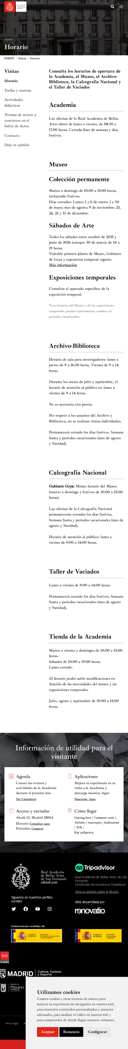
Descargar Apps (85, 799)
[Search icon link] (113, 7)
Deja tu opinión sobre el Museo (97, 891)
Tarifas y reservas (17, 91)
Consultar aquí (40, 824)
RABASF (9, 59)
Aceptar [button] (48, 1031)
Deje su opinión (16, 145)
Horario (11, 81)
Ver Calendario (26, 799)
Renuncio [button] (71, 1031)
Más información (63, 266)
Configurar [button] (97, 1031)
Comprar (37, 828)
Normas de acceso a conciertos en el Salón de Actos (20, 121)
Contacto (11, 136)
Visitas (8, 39)
